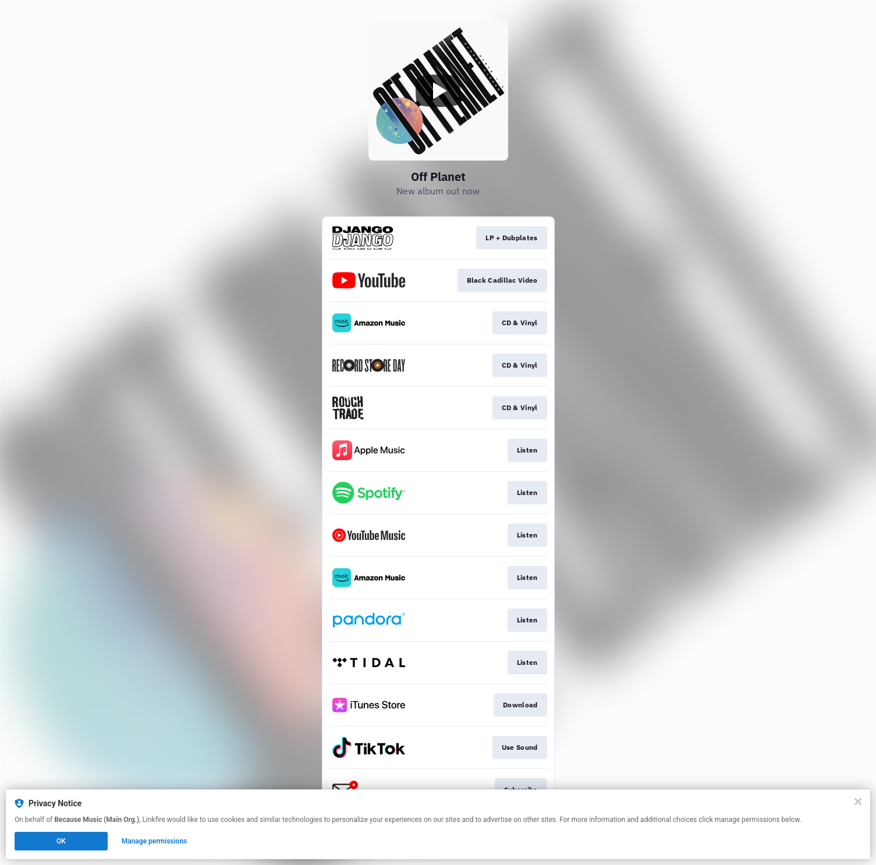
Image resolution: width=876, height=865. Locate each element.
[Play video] (438, 90)
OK (61, 841)
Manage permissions (154, 841)
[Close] (858, 801)
